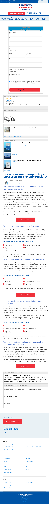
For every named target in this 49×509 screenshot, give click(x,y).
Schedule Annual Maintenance (42, 1)
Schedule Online (16, 13)
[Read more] (27, 145)
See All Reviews (8, 107)
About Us (30, 19)
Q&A (5, 466)
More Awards (7, 170)
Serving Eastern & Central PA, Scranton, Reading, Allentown (8, 1)
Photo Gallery (7, 485)
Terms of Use (28, 84)
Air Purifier (28, 444)
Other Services (24, 19)
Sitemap (24, 501)
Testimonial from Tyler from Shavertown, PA (21, 183)
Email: (11, 64)
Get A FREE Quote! (26, 219)
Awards (28, 458)
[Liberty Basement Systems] (24, 7)
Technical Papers (8, 472)
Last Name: (12, 38)
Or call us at (6, 426)
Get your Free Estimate (25, 90)
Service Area (37, 19)
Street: (11, 43)
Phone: (11, 59)
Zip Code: (28, 53)
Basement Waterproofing (17, 19)
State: (11, 53)
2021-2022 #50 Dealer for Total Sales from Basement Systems (26, 160)
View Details (6, 133)
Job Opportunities (30, 461)
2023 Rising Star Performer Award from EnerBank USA (24, 153)
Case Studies (29, 482)
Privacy (33, 84)
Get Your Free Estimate (12, 421)
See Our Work (44, 19)
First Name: (12, 32)
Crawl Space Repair (11, 18)
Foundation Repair (4, 19)
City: (10, 48)
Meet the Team (30, 466)
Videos (5, 461)
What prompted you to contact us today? (19, 69)
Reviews (28, 485)
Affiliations (28, 464)
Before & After (7, 482)
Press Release (7, 469)
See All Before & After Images (12, 136)
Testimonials (7, 487)
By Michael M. (9, 100)
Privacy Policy (24, 498)
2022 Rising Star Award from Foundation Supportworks (25, 142)
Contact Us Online (8, 417)
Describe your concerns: (15, 74)
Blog (27, 469)
